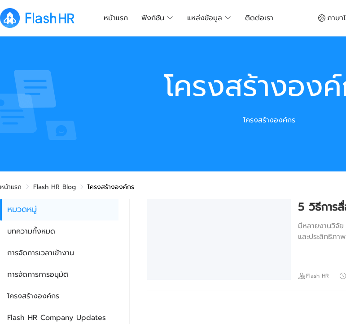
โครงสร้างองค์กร (33, 296)
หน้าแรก (116, 18)
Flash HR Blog (54, 187)
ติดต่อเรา (259, 18)
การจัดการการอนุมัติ (37, 274)
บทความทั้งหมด (31, 231)
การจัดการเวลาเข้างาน (40, 253)
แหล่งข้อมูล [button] (209, 18)
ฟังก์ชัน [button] (157, 18)
